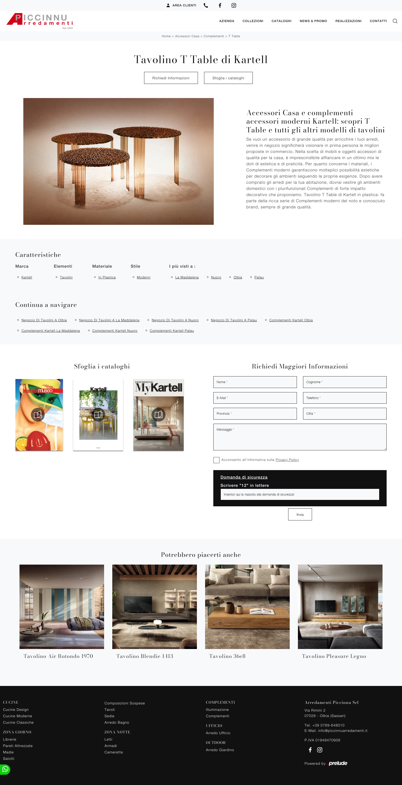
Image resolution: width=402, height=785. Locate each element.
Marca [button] (22, 266)
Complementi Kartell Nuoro (114, 330)
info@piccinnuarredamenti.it (342, 730)
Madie (8, 752)
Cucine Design (16, 709)
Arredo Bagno (117, 722)
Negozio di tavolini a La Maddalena (109, 320)
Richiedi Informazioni (171, 78)
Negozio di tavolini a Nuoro (175, 320)
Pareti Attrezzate (18, 745)
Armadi (111, 745)
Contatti (378, 21)
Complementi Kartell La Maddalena (51, 330)
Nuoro (216, 277)
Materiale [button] (102, 266)
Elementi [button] (63, 266)
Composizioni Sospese (125, 703)
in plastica (107, 277)
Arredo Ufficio (218, 733)
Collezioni (253, 21)
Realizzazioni (348, 21)
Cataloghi (282, 21)
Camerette (114, 752)
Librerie (9, 739)
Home (166, 36)
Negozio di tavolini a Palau (234, 320)
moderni (143, 277)
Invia (300, 514)
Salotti (8, 758)
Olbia (238, 277)
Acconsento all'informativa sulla (260, 460)
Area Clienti (181, 5)
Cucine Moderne (17, 716)
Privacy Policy (287, 460)
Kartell (27, 277)
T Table (234, 36)
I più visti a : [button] (182, 266)
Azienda (226, 21)
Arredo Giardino (220, 750)
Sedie (110, 716)
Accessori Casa (187, 36)
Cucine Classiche (18, 722)
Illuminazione (217, 709)
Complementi (214, 36)
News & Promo (313, 21)
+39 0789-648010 (328, 725)
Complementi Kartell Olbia (291, 320)
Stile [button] (135, 266)
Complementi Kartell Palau (172, 330)
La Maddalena (187, 277)
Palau (259, 277)
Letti (109, 739)
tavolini (66, 277)
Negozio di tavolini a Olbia (44, 320)
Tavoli (110, 709)
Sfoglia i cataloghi (228, 78)
